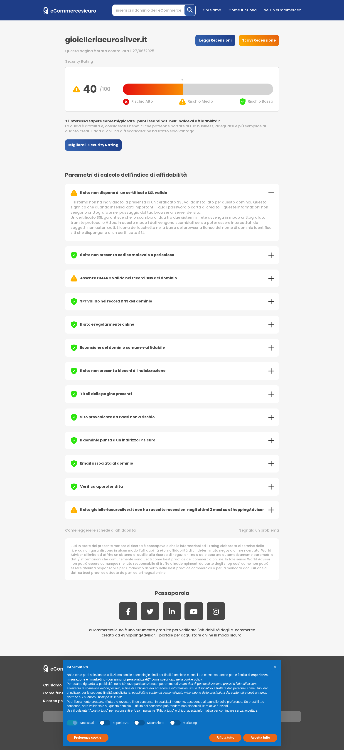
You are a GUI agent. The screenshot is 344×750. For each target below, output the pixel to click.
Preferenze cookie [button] (87, 737)
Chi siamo (212, 10)
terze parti (133, 684)
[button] (275, 667)
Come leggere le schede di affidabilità (100, 530)
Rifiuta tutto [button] (225, 737)
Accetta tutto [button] (260, 737)
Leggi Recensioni (215, 40)
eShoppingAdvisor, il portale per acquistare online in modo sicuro (181, 635)
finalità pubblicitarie (116, 692)
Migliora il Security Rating (93, 145)
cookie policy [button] (193, 679)
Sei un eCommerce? (282, 10)
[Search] (154, 10)
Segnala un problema (259, 530)
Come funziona (243, 10)
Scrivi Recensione (259, 40)
